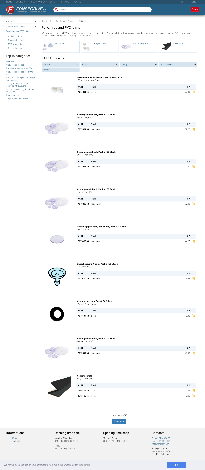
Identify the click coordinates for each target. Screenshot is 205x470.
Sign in (195, 9)
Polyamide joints (15, 40)
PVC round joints (16, 44)
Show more (119, 421)
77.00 (187, 92)
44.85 (187, 241)
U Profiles (10, 61)
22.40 (187, 167)
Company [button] (21, 2)
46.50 (187, 353)
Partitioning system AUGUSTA (19, 68)
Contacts (16, 441)
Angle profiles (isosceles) (17, 99)
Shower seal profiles (15, 65)
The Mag (65, 2)
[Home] (24, 8)
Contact (77, 2)
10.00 (187, 316)
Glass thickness (168, 64)
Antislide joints (15, 36)
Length (46, 70)
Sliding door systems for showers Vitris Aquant (17, 84)
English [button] (194, 2)
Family (124, 64)
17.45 (187, 390)
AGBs (14, 438)
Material (46, 64)
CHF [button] (182, 2)
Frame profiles (12, 95)
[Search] (55, 9)
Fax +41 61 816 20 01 (161, 441)
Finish (85, 64)
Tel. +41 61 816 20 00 (161, 438)
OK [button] (176, 465)
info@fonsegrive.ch (160, 444)
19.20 (187, 129)
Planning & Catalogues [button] (44, 2)
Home (9, 2)
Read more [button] (84, 465)
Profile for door (15, 48)
